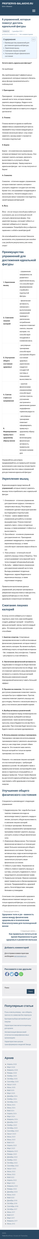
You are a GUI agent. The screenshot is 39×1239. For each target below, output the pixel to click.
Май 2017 (10, 1215)
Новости (6, 31)
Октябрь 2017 (12, 1209)
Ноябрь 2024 (12, 1099)
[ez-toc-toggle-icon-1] (32, 39)
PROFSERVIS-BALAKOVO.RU (17, 3)
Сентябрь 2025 (13, 1082)
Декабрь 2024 (12, 1096)
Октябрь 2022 (12, 1163)
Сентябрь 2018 (12, 1206)
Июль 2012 (11, 1224)
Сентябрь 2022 (13, 1166)
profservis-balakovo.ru (9, 34)
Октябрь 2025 (12, 1079)
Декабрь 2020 (12, 1192)
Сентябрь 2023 (13, 1131)
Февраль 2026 (12, 1070)
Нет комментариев (26, 34)
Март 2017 (11, 1218)
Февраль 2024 (12, 1119)
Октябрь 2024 (12, 1102)
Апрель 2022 (12, 1180)
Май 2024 (10, 1111)
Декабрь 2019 (12, 1200)
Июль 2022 (11, 1171)
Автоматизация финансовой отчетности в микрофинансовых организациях (17, 1035)
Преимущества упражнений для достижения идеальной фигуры (17, 44)
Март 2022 (11, 1183)
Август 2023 (11, 1134)
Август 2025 (11, 1084)
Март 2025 (11, 1093)
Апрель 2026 (12, 1064)
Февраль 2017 (12, 1221)
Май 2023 (10, 1142)
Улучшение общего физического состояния (17, 54)
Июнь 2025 (11, 1087)
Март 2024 (11, 1116)
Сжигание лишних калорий (15, 51)
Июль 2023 (11, 1137)
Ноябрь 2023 (12, 1125)
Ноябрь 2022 (12, 1160)
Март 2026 (11, 1067)
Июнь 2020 (11, 1195)
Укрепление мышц (12, 48)
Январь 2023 (12, 1154)
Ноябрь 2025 (12, 1076)
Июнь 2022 (11, 1174)
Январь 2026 (12, 1073)
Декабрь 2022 (12, 1157)
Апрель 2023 (12, 1145)
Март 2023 (11, 1148)
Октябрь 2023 (12, 1128)
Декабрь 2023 (12, 1122)
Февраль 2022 (12, 1186)
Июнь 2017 (11, 1212)
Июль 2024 (11, 1105)
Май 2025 (10, 1090)
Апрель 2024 (12, 1113)
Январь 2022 (12, 1189)
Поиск (7, 988)
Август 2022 (11, 1169)
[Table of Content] (33, 39)
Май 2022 (10, 1177)
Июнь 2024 (11, 1108)
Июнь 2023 (11, 1140)
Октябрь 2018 (12, 1203)
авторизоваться (20, 956)
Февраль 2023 (12, 1151)
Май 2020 (10, 1198)
